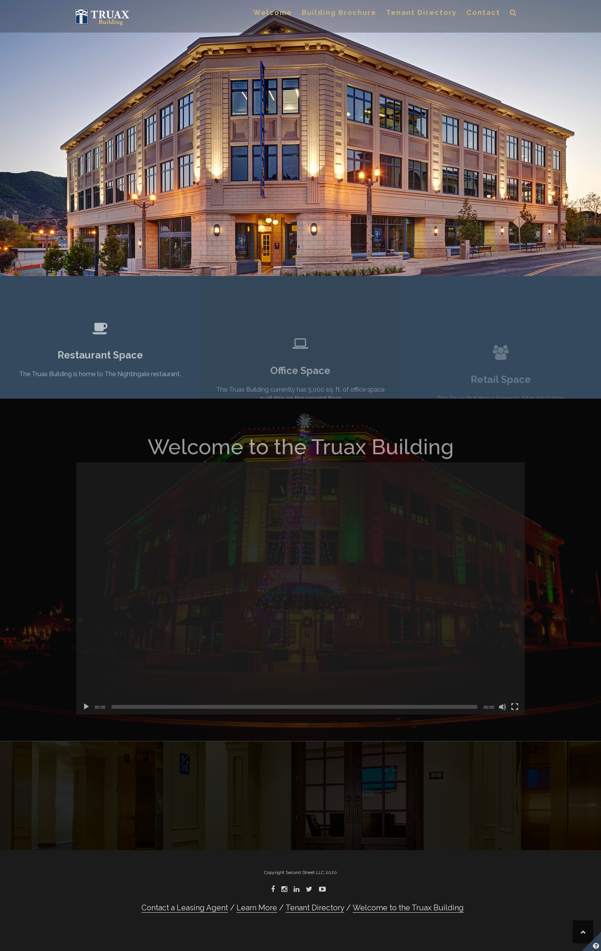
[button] (513, 14)
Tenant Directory (421, 12)
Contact (483, 12)
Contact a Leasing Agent (184, 907)
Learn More (256, 907)
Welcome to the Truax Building (408, 907)
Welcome (272, 12)
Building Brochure (339, 12)
